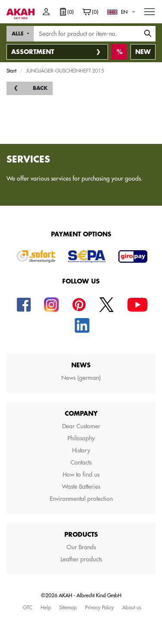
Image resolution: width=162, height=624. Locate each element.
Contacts (81, 462)
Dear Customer (81, 426)
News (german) (81, 378)
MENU (150, 9)
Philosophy (81, 438)
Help (46, 607)
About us (131, 607)
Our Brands (81, 547)
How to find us (81, 474)
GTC (27, 607)
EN (124, 11)
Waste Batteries (81, 486)
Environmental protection (81, 499)
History (81, 450)
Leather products (81, 559)
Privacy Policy (99, 607)
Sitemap (68, 607)
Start (11, 70)
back (40, 88)
